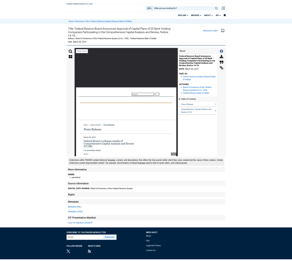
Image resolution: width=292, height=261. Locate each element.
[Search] (70, 53)
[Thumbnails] (70, 58)
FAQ (148, 242)
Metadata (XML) (74, 208)
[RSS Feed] (94, 253)
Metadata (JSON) (75, 213)
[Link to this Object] (221, 70)
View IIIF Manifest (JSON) (79, 224)
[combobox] (183, 9)
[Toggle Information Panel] (221, 53)
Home (71, 23)
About (207, 17)
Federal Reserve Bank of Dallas (196, 95)
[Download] (221, 58)
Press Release (187, 106)
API (217, 17)
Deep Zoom (82, 53)
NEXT (216, 32)
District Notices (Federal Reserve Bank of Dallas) (111, 23)
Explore (182, 17)
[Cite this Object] (221, 64)
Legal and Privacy (153, 247)
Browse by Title (82, 23)
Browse (195, 17)
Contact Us (150, 252)
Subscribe (109, 239)
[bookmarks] (225, 17)
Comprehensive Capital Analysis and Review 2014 (196, 112)
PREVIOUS (207, 32)
